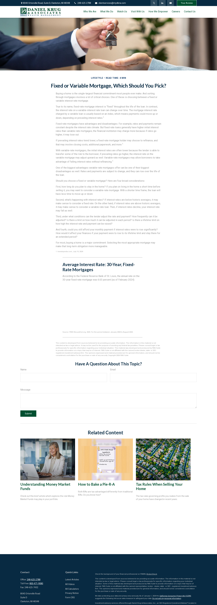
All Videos (70, 584)
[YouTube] (170, 3)
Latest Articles (72, 579)
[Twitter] (154, 3)
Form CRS (70, 597)
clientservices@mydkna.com (110, 3)
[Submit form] (28, 413)
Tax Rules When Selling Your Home (159, 486)
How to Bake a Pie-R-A (96, 484)
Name (23, 369)
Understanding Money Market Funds (45, 486)
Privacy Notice (72, 593)
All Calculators (72, 589)
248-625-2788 (82, 3)
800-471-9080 (36, 583)
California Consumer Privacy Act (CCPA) (175, 596)
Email (113, 369)
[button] (89, 11)
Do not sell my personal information (166, 598)
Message (25, 389)
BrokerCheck (152, 574)
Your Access (187, 3)
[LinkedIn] (162, 3)
